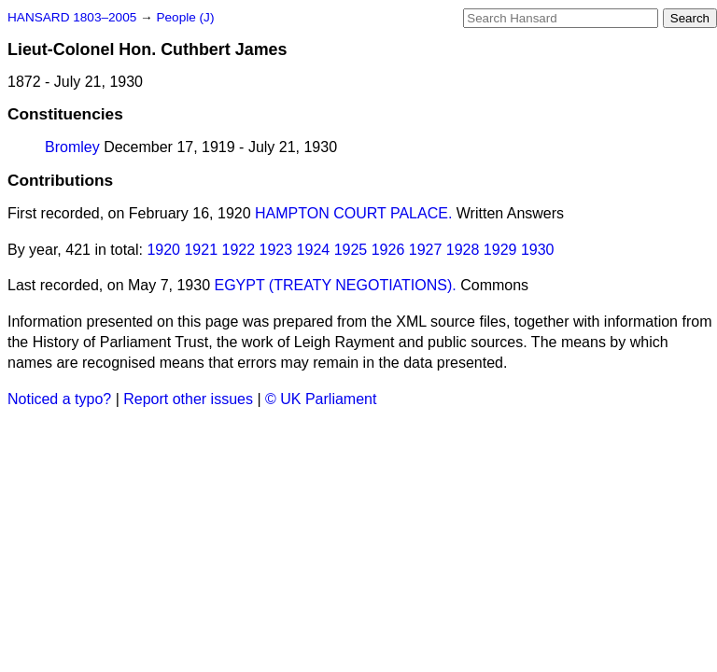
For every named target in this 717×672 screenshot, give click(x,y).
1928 (463, 250)
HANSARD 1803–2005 (71, 17)
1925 (351, 250)
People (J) (185, 17)
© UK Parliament (320, 399)
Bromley (72, 147)
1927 (426, 250)
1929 (500, 250)
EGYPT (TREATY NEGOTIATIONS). (335, 285)
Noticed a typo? (59, 399)
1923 (276, 250)
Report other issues (188, 399)
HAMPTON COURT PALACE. (353, 213)
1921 (201, 250)
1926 (388, 250)
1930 (538, 250)
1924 (313, 250)
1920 (163, 250)
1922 (239, 250)
